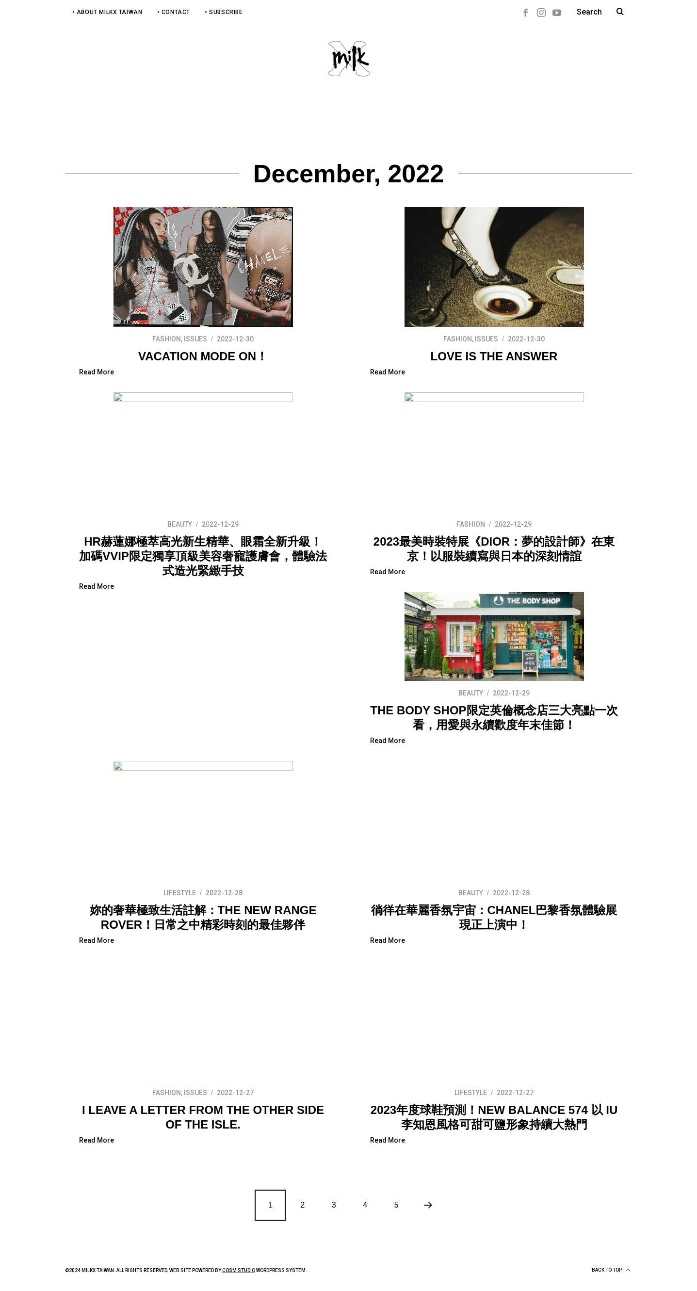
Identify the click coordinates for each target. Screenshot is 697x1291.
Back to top (611, 1270)
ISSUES (195, 339)
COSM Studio (238, 1270)
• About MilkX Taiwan (107, 12)
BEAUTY (179, 524)
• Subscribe (224, 12)
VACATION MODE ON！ (203, 356)
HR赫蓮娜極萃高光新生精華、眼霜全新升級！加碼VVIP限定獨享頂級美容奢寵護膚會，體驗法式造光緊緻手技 (203, 556)
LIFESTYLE (179, 893)
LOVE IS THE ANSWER (494, 356)
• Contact (173, 12)
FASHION (166, 339)
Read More (96, 372)
